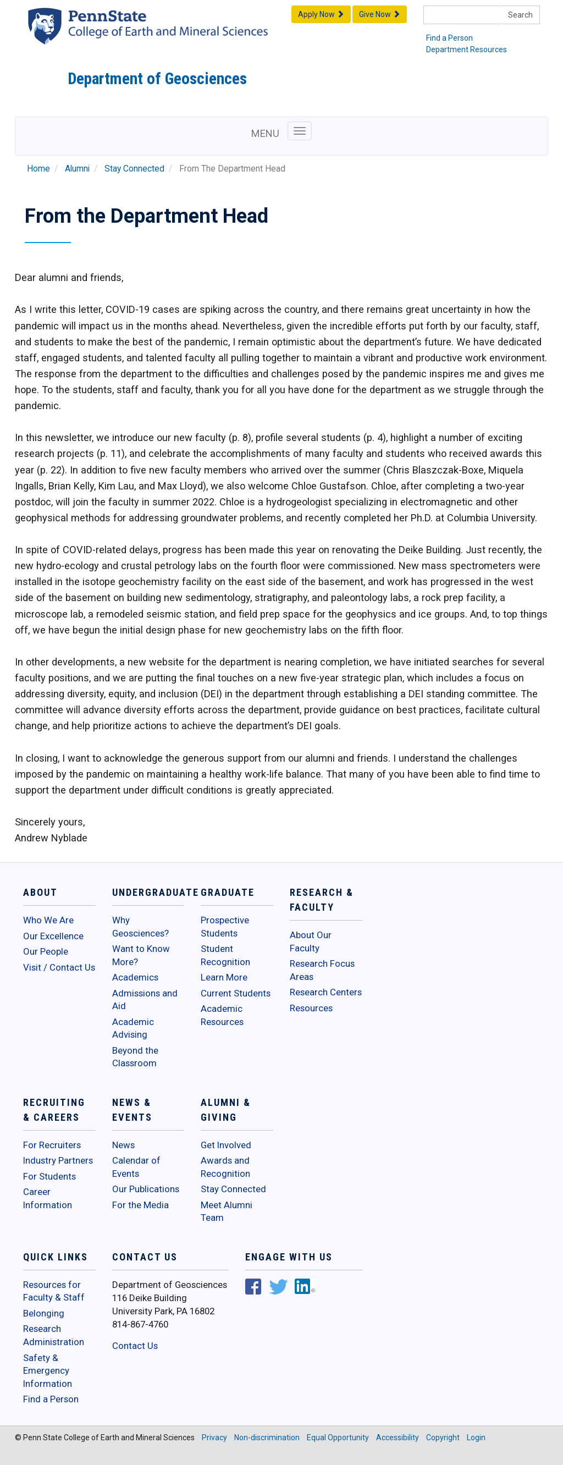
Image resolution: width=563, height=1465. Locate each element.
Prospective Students (225, 927)
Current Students (236, 993)
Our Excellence (53, 935)
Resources (311, 1008)
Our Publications (145, 1188)
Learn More (224, 977)
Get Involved (226, 1144)
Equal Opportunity (338, 1437)
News (123, 1144)
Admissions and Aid (145, 1000)
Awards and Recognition (225, 1167)
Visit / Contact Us (59, 967)
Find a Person (449, 38)
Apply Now (321, 14)
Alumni (77, 169)
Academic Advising (133, 1028)
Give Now (379, 14)
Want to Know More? (141, 955)
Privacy (214, 1437)
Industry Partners (58, 1160)
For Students (49, 1176)
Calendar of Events (136, 1167)
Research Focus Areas (322, 970)
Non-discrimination (267, 1437)
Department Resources (466, 49)
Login (476, 1437)
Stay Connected (134, 169)
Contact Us (135, 1345)
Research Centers (326, 992)
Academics (135, 977)
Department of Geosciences (157, 78)
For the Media (140, 1204)
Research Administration (53, 1335)
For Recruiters (52, 1144)
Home (38, 169)
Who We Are (48, 920)
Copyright (443, 1437)
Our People (45, 951)
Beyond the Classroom (135, 1057)
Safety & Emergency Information (47, 1370)
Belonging (43, 1313)
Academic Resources (222, 1015)
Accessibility (397, 1437)
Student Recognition (225, 955)
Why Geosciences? (140, 927)
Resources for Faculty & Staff (54, 1291)
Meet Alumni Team (226, 1211)
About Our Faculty (311, 941)
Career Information (47, 1198)
